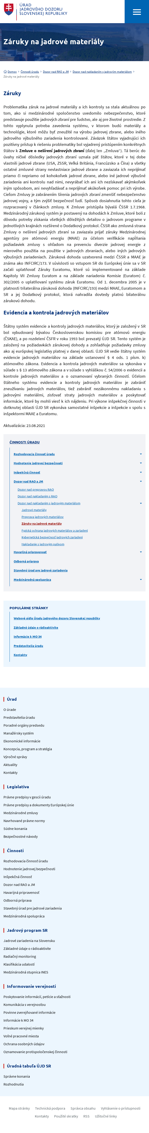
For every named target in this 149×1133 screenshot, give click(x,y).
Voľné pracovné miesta (21, 1036)
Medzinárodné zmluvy (20, 812)
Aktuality (10, 764)
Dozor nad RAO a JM (56, 72)
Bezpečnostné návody (20, 836)
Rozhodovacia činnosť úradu (34, 454)
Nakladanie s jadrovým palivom (43, 544)
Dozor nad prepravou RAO (36, 489)
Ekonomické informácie (21, 741)
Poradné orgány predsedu (23, 725)
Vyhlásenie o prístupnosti (120, 1108)
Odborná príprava (26, 561)
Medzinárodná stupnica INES (25, 972)
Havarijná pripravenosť (30, 552)
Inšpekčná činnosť (27, 472)
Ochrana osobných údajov (23, 1044)
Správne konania (16, 1076)
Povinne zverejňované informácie (29, 1012)
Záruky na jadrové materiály (42, 523)
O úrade (9, 709)
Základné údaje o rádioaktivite (36, 627)
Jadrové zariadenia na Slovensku (29, 940)
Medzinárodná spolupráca (32, 579)
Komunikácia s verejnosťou (24, 1004)
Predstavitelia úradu (28, 646)
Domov (10, 72)
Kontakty (20, 655)
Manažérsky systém (18, 733)
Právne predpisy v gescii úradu (27, 797)
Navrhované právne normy (24, 820)
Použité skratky (66, 1116)
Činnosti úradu (30, 72)
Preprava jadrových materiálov (43, 517)
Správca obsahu (83, 1108)
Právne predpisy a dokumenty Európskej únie (38, 805)
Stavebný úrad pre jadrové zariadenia (41, 570)
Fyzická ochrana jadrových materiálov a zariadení (55, 530)
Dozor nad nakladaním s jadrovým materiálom (102, 72)
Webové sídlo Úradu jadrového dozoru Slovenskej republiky (57, 618)
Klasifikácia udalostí (19, 964)
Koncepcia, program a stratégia (27, 749)
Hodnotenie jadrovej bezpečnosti (38, 463)
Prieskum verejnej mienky (23, 1028)
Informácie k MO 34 (28, 636)
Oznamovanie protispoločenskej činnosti (35, 1051)
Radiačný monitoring (19, 956)
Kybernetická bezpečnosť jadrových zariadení (52, 537)
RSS (86, 1116)
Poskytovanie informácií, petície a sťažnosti (37, 996)
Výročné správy (15, 756)
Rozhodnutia (13, 1084)
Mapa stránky (19, 1108)
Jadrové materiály (34, 510)
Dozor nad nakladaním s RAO (37, 496)
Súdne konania (15, 828)
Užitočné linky (106, 1116)
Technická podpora (50, 1108)
